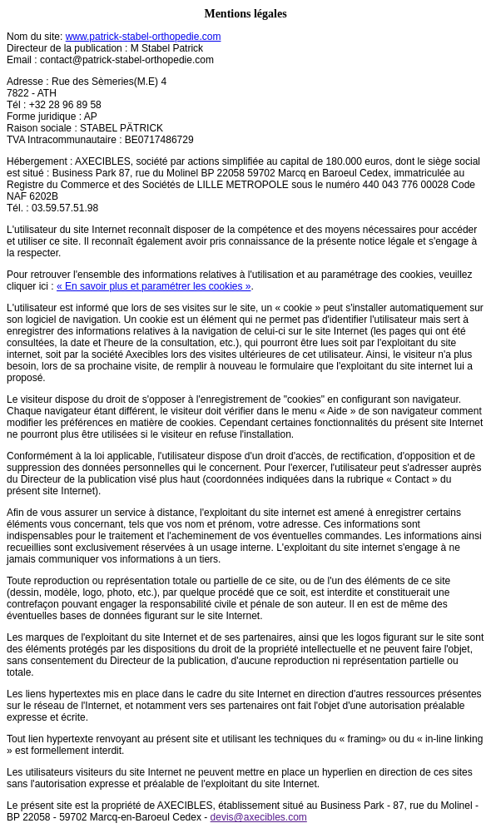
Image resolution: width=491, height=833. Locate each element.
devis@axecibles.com (259, 817)
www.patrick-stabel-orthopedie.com (143, 36)
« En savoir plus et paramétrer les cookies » (153, 286)
